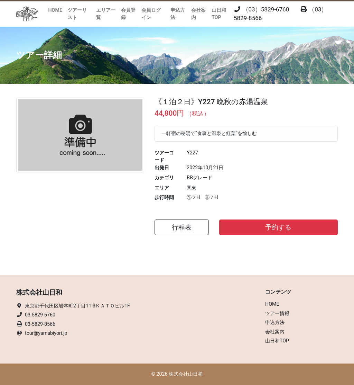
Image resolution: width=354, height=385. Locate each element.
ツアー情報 (277, 313)
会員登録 (128, 13)
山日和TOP (219, 13)
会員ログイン (151, 13)
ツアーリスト (77, 13)
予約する (278, 227)
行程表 (182, 227)
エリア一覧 (105, 13)
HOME (55, 10)
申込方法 (177, 13)
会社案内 (198, 13)
